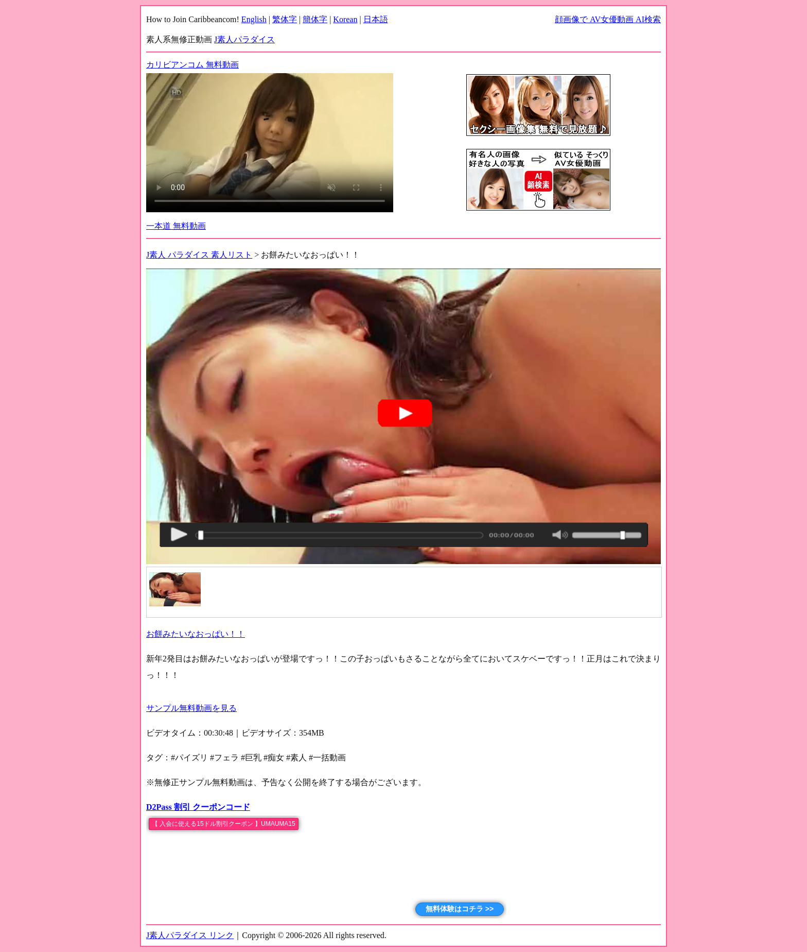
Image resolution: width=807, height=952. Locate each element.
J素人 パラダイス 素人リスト (199, 254)
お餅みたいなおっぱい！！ (195, 634)
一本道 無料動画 (176, 226)
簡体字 (315, 19)
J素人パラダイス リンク (190, 935)
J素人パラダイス (244, 39)
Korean (345, 19)
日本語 (375, 19)
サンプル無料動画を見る (191, 708)
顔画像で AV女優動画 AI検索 (608, 19)
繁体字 (284, 19)
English (254, 19)
